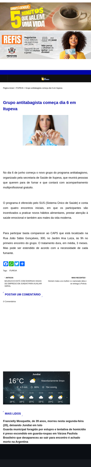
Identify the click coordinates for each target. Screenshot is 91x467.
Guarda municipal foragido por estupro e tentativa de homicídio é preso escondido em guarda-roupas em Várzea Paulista (44, 431)
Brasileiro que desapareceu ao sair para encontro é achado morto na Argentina (41, 439)
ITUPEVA (19, 88)
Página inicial (8, 88)
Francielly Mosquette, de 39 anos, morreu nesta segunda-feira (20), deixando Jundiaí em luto (43, 423)
